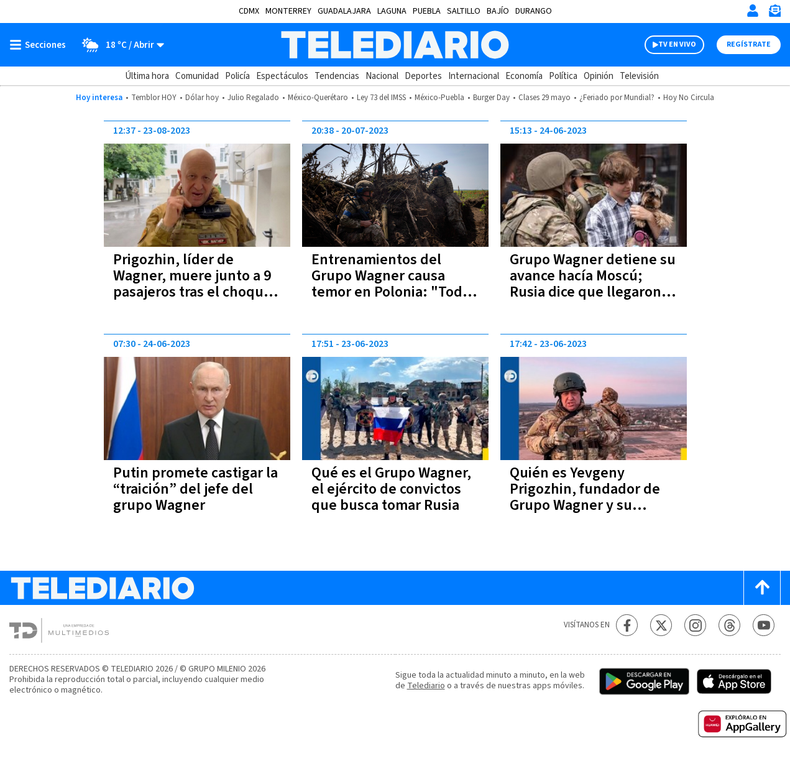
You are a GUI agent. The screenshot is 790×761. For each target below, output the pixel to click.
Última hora (147, 76)
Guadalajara (344, 11)
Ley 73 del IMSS (381, 97)
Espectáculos (282, 76)
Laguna (391, 11)
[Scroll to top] (762, 588)
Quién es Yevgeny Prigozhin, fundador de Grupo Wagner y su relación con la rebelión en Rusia (586, 505)
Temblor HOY (154, 97)
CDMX (249, 11)
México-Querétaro (318, 97)
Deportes (423, 76)
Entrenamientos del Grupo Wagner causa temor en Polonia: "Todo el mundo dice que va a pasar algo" (391, 292)
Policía (237, 76)
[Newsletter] (774, 13)
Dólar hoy (202, 97)
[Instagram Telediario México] (695, 625)
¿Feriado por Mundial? (617, 97)
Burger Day (491, 97)
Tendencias (337, 76)
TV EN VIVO (677, 44)
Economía (524, 76)
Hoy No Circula (688, 97)
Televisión (639, 76)
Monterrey (288, 11)
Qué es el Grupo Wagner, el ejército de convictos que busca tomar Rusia (391, 489)
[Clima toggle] (119, 44)
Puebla (427, 11)
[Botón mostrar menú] (40, 45)
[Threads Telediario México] (729, 625)
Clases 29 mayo (544, 97)
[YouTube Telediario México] (763, 625)
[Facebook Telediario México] (627, 625)
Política (563, 76)
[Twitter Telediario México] (661, 625)
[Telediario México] (395, 45)
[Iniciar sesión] (752, 10)
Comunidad (197, 76)
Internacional (473, 76)
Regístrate (749, 44)
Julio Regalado (253, 97)
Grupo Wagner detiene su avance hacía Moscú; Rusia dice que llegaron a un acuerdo (593, 284)
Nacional (381, 76)
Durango (533, 11)
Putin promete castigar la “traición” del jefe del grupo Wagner (195, 489)
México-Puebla (439, 97)
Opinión (598, 76)
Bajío (498, 11)
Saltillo (463, 11)
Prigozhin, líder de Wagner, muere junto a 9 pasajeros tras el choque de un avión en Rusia (192, 284)
